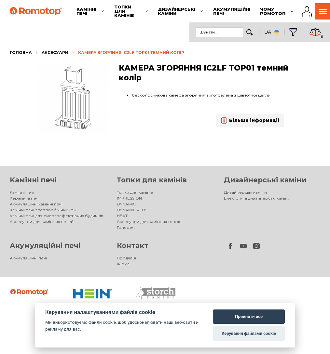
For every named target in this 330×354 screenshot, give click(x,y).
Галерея (126, 227)
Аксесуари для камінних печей (42, 221)
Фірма (123, 263)
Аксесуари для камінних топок (148, 221)
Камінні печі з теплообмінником (43, 209)
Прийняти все (249, 316)
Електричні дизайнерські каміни (257, 198)
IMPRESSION (129, 198)
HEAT (122, 215)
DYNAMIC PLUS (132, 209)
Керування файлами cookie (249, 333)
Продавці (126, 258)
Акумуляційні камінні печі (36, 204)
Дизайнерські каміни (265, 180)
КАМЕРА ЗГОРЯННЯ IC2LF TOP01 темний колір (131, 52)
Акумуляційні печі (45, 246)
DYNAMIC (126, 204)
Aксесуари (55, 52)
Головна (21, 52)
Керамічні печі (24, 198)
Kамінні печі (33, 180)
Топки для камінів (152, 180)
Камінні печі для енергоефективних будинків (56, 215)
